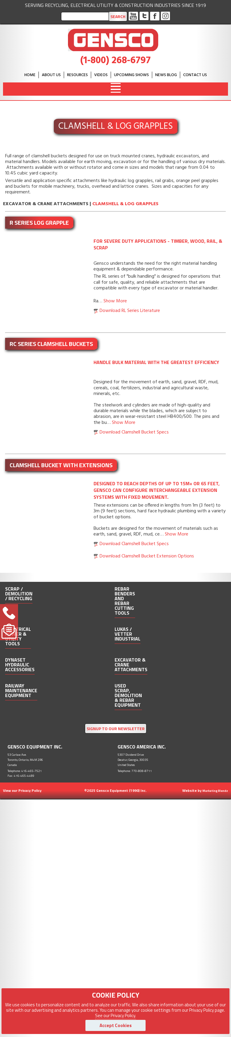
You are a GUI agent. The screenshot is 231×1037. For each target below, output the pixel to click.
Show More (115, 301)
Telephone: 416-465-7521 (25, 771)
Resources (77, 75)
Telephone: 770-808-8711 (135, 771)
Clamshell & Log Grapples (125, 204)
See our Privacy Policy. (115, 1015)
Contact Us (195, 75)
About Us (51, 75)
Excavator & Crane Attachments (45, 204)
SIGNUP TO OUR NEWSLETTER (116, 728)
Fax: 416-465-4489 (21, 775)
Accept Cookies (116, 1025)
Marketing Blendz (215, 791)
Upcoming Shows (131, 75)
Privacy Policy (30, 790)
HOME (29, 75)
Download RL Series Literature (130, 311)
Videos (101, 75)
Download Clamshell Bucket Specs (134, 432)
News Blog (166, 75)
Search (117, 16)
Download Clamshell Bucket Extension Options (147, 556)
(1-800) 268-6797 (115, 60)
